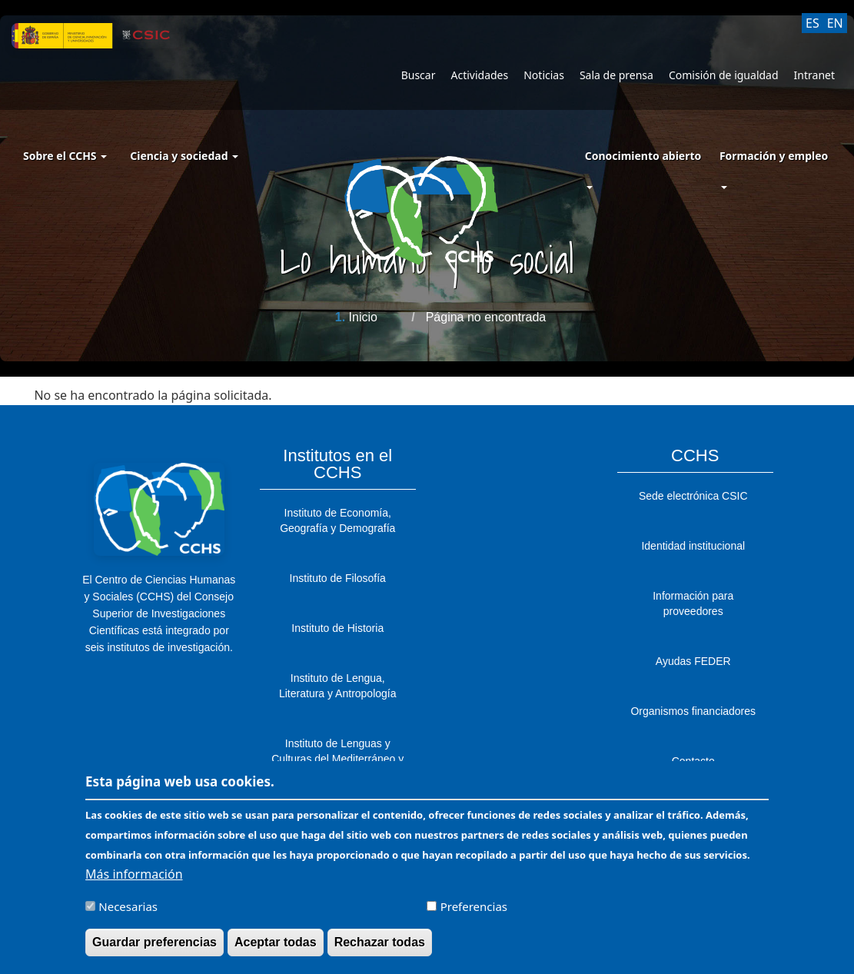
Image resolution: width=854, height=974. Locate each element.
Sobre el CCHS (65, 155)
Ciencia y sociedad (184, 155)
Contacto (693, 761)
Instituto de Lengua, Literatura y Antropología (338, 686)
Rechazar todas (379, 949)
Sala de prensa (616, 75)
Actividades (479, 75)
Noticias (543, 75)
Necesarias (128, 914)
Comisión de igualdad (724, 75)
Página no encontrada (486, 317)
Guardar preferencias (154, 949)
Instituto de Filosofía (338, 578)
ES (812, 23)
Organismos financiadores (693, 711)
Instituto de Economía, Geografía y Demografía (337, 520)
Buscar (418, 75)
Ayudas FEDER (693, 661)
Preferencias (473, 914)
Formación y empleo (773, 155)
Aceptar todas (275, 949)
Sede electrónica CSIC (693, 496)
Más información (133, 881)
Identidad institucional (693, 546)
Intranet (814, 75)
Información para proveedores (693, 603)
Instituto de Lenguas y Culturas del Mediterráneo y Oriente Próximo (337, 758)
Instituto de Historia (337, 628)
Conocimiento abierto (643, 155)
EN (835, 23)
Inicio (363, 317)
